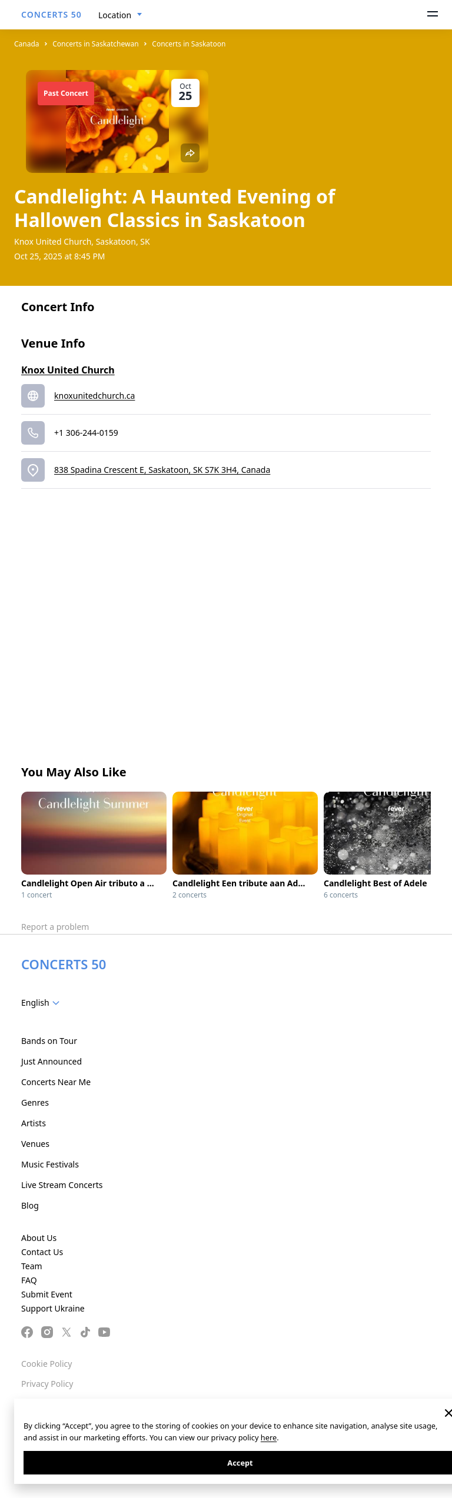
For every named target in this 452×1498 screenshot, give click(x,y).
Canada (26, 44)
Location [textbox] (114, 15)
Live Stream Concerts (61, 1184)
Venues (35, 1143)
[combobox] (120, 15)
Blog (30, 1205)
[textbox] (42, 1003)
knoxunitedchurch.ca (94, 395)
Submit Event (46, 1294)
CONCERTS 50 (51, 14)
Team (31, 1266)
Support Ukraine (53, 1308)
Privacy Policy (47, 1383)
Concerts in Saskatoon (188, 44)
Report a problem (55, 926)
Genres (35, 1102)
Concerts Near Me (56, 1081)
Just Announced (51, 1061)
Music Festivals (50, 1164)
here (269, 1437)
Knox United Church (68, 369)
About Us (38, 1237)
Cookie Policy (46, 1363)
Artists (33, 1123)
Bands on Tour (49, 1040)
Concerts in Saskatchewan (95, 44)
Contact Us (42, 1251)
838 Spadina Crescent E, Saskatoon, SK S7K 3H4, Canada (162, 469)
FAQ (29, 1280)
